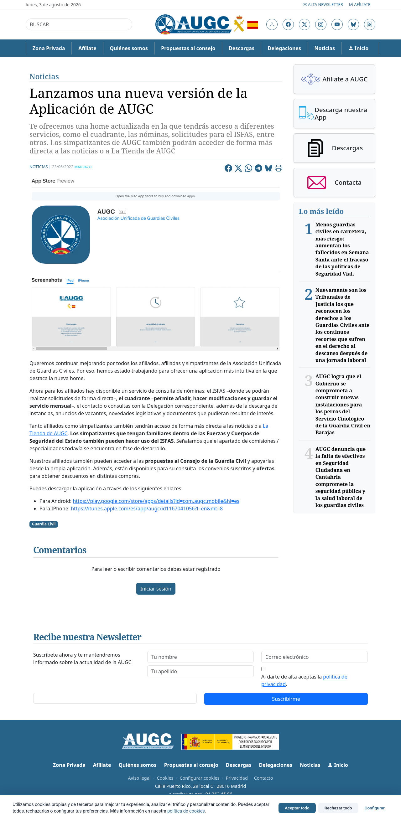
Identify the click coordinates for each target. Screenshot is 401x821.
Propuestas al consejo (188, 48)
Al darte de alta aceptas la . (304, 680)
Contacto (263, 778)
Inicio (358, 48)
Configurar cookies (199, 778)
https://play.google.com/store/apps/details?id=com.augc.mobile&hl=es (156, 501)
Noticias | (40, 166)
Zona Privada (49, 48)
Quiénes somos (129, 48)
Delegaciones (284, 48)
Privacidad (237, 778)
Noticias (325, 48)
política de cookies (186, 811)
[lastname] (200, 671)
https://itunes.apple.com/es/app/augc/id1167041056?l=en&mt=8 (147, 508)
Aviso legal (139, 778)
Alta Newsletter (323, 4)
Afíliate (359, 4)
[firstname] (200, 657)
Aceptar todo (297, 807)
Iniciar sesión (155, 588)
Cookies (165, 778)
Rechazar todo (338, 807)
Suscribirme (286, 698)
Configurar (375, 807)
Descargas (241, 48)
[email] (314, 657)
